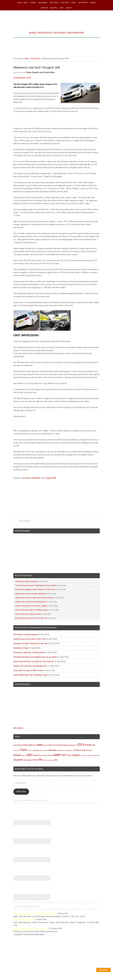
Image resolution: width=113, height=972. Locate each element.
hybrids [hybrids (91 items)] (45, 750)
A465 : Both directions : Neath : (24, 919)
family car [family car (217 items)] (90, 745)
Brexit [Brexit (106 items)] (45, 745)
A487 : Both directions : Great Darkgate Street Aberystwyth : (35, 913)
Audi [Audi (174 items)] (30, 745)
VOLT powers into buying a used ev (28, 614)
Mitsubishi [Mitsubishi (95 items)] (89, 750)
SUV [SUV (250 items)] (64, 755)
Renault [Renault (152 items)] (36, 755)
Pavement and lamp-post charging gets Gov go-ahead (35, 585)
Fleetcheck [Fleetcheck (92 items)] (16, 750)
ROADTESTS (45, 32)
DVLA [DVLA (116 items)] (55, 745)
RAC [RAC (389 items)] (30, 755)
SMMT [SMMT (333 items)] (57, 755)
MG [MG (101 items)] (80, 750)
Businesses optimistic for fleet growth (28, 652)
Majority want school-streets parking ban (30, 594)
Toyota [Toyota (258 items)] (76, 755)
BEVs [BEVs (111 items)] (35, 745)
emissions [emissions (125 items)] (71, 745)
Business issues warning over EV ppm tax (31, 618)
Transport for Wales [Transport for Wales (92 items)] (86, 755)
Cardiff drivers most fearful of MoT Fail (29, 639)
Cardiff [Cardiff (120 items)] (49, 745)
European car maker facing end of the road (30, 643)
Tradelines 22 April (20, 648)
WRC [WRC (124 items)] (56, 760)
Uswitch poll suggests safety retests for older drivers (35, 589)
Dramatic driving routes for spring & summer (32, 610)
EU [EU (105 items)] (77, 745)
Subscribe (21, 791)
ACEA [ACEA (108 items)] (15, 745)
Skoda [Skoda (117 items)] (50, 755)
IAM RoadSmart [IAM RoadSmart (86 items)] (60, 750)
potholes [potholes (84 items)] (24, 755)
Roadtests (36, 478)
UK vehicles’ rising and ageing (26, 581)
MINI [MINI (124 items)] (84, 750)
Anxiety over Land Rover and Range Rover (31, 602)
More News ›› (18, 728)
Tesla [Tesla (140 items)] (69, 755)
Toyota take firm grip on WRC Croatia (28, 670)
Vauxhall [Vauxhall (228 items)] (17, 759)
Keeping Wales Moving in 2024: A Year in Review (30, 928)
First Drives (26, 478)
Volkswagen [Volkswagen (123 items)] (27, 760)
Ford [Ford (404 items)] (23, 750)
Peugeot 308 (50, 478)
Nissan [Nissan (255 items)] (17, 755)
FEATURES (60, 32)
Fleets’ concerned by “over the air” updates (31, 606)
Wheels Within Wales (56, 19)
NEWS (32, 32)
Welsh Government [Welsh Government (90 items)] (48, 760)
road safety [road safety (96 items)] (43, 755)
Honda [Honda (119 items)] (36, 750)
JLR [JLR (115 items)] (74, 750)
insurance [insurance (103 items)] (69, 750)
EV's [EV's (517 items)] (81, 745)
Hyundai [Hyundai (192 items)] (52, 750)
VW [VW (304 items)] (40, 759)
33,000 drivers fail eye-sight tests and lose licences (34, 598)
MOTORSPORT (76, 32)
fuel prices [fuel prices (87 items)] (30, 750)
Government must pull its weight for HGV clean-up (33, 661)
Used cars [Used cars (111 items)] (96, 755)
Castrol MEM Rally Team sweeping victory (30, 675)
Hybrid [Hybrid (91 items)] (41, 750)
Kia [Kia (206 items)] (77, 750)
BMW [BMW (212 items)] (40, 745)
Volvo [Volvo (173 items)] (34, 760)
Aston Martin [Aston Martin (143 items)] (23, 745)
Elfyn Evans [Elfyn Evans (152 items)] (62, 745)
